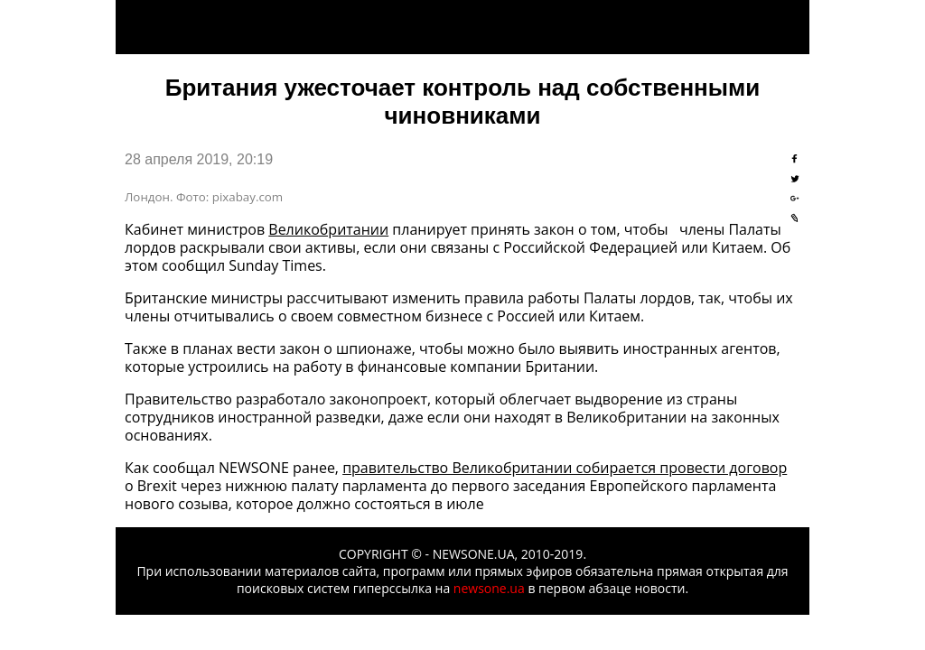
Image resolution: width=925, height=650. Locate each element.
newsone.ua (489, 588)
